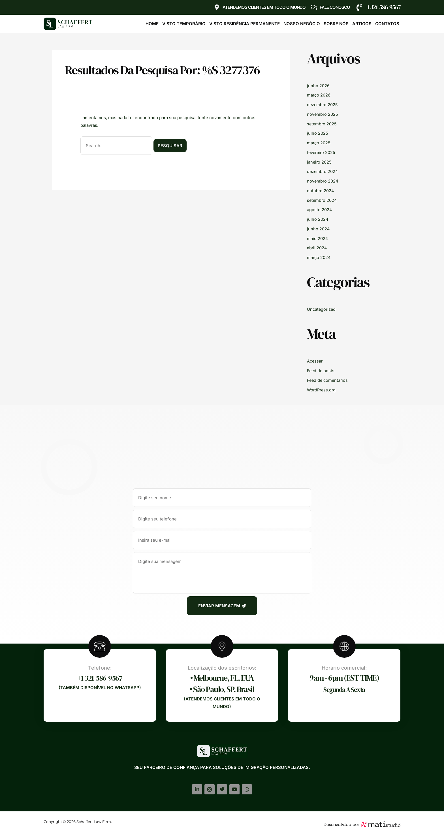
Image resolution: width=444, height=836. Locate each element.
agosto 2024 (319, 209)
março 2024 (319, 257)
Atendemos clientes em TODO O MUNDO (264, 7)
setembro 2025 (322, 124)
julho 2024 (317, 219)
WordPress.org (322, 390)
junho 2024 (318, 228)
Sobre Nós (336, 23)
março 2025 (319, 142)
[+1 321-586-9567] (359, 7)
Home (152, 23)
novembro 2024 (323, 181)
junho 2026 (318, 85)
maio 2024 (317, 238)
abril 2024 (317, 247)
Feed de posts (321, 370)
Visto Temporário (184, 23)
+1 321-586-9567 (382, 7)
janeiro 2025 (319, 162)
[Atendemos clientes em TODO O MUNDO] (217, 7)
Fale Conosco (335, 7)
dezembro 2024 (323, 171)
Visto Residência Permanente (244, 23)
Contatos (387, 23)
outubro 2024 (320, 190)
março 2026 (319, 95)
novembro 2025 (323, 114)
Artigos (362, 23)
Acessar (315, 361)
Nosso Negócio (301, 23)
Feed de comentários (328, 380)
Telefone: (100, 668)
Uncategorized (322, 309)
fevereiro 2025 (322, 152)
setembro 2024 (322, 200)
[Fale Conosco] (314, 7)
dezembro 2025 (323, 104)
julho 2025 (317, 133)
